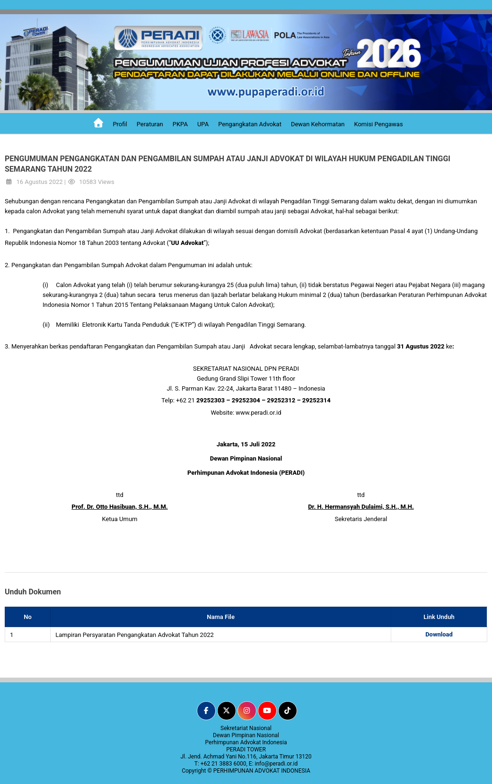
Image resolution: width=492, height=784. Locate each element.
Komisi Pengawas (378, 124)
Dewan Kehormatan (318, 124)
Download (439, 634)
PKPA (180, 124)
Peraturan (150, 124)
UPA (203, 124)
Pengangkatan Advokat (249, 124)
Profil (120, 124)
